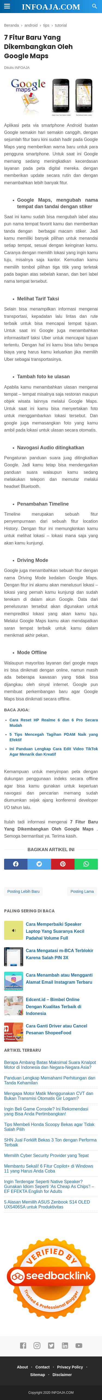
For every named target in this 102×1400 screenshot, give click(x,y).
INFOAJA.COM (51, 6)
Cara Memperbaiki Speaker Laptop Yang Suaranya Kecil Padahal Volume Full (55, 931)
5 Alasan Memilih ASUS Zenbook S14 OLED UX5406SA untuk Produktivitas (47, 1204)
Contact (42, 1367)
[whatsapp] (86, 864)
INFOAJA (22, 68)
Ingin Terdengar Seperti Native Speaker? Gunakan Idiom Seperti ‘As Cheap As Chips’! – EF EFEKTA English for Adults (49, 1186)
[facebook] (15, 864)
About (22, 1367)
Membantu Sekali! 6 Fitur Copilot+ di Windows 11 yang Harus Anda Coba (48, 1168)
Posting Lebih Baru (23, 891)
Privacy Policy (70, 1367)
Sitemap (37, 1375)
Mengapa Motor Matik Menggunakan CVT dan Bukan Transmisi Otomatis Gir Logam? (48, 1096)
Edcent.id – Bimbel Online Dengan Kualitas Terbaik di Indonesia (53, 1006)
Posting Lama (82, 891)
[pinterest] (63, 864)
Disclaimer (62, 1375)
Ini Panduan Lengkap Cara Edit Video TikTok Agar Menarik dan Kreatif (54, 751)
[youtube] (79, 1348)
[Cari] (94, 8)
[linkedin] (65, 1348)
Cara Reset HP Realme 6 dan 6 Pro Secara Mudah (54, 723)
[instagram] (37, 1348)
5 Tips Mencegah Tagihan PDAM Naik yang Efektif (54, 737)
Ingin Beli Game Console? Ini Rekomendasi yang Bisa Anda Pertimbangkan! (46, 1111)
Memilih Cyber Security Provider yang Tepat (46, 1155)
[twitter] (39, 864)
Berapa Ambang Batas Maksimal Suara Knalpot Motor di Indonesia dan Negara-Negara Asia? (50, 1065)
